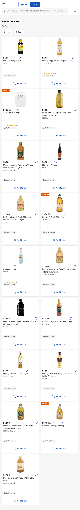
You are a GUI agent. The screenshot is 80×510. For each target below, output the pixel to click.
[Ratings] (49, 73)
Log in (35, 4)
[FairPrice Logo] (11, 4)
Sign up (24, 4)
